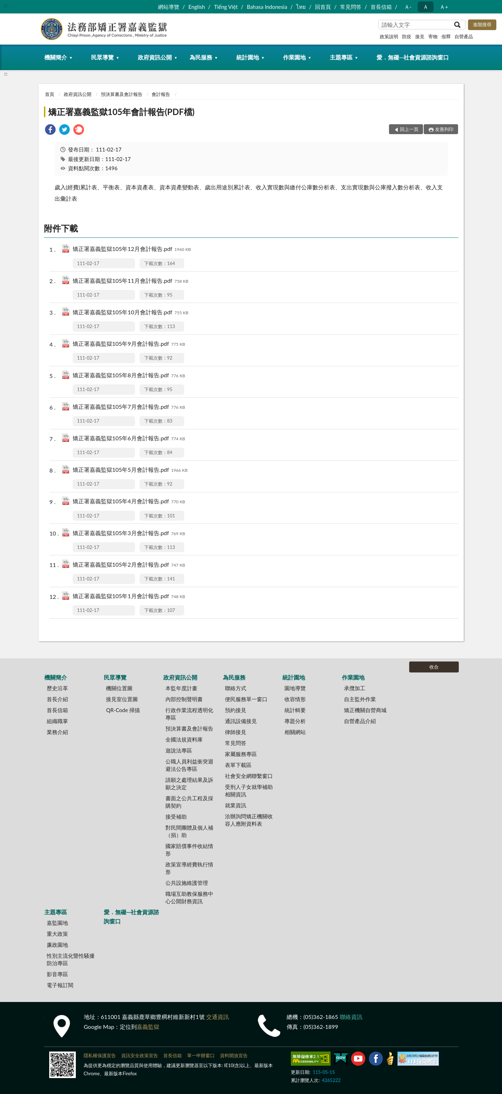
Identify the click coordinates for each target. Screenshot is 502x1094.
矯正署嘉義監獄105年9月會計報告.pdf (129, 344)
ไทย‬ (301, 7)
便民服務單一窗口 (246, 699)
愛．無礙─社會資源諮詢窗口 (413, 57)
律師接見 (235, 732)
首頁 (49, 94)
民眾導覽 (102, 57)
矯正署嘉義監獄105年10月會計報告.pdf (130, 313)
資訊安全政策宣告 (139, 1055)
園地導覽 (295, 688)
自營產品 (464, 36)
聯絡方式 (235, 688)
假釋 (446, 36)
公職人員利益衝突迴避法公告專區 (189, 765)
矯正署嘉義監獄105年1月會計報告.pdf (129, 596)
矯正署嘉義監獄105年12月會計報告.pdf (132, 249)
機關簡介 (55, 57)
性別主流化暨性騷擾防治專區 (71, 959)
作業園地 (294, 57)
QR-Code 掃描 (123, 710)
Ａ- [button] (408, 7)
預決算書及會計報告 (121, 94)
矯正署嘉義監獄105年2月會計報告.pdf (129, 565)
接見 (419, 36)
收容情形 (295, 699)
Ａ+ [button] (444, 7)
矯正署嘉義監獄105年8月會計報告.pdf (129, 376)
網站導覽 (168, 7)
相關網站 (295, 732)
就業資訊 (235, 805)
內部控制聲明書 (184, 699)
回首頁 (323, 7)
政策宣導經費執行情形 (189, 868)
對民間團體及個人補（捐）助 (189, 831)
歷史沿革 (57, 688)
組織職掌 (57, 721)
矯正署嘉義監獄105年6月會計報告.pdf (129, 439)
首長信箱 (381, 7)
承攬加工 (354, 688)
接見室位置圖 (122, 699)
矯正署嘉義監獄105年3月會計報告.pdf (129, 533)
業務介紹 (57, 732)
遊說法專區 (178, 750)
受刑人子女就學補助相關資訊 (249, 790)
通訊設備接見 (241, 721)
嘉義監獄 (148, 1026)
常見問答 (350, 7)
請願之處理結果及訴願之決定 (189, 783)
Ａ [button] (425, 7)
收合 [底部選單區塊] (434, 667)
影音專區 (57, 974)
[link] (50, 130)
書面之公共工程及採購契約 (189, 802)
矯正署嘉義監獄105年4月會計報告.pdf (129, 502)
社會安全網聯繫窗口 (249, 776)
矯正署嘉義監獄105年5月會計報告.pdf (130, 470)
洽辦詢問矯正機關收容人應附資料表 (249, 820)
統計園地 (247, 57)
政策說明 (389, 36)
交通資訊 (217, 1016)
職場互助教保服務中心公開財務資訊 (189, 897)
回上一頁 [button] (409, 129)
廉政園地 (57, 944)
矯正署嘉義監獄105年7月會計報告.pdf (129, 407)
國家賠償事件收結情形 (189, 850)
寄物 (433, 36)
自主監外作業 (360, 699)
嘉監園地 (57, 923)
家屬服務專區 (241, 754)
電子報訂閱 (60, 985)
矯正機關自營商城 (365, 710)
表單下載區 (238, 765)
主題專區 (341, 57)
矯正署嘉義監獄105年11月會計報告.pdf (130, 281)
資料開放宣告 (234, 1055)
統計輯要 (295, 710)
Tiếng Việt (226, 7)
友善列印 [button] (444, 129)
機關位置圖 (119, 688)
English (196, 7)
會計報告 (161, 94)
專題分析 (295, 721)
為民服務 (201, 57)
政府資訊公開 (155, 57)
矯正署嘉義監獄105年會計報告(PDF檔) (121, 112)
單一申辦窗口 (201, 1055)
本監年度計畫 (181, 688)
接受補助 (176, 816)
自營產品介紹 (360, 721)
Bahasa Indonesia (267, 7)
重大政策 (57, 933)
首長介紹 (57, 699)
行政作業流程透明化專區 (189, 714)
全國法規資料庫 (184, 739)
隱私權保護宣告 (100, 1055)
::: (5, 5)
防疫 (406, 36)
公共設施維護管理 (186, 883)
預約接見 (235, 710)
